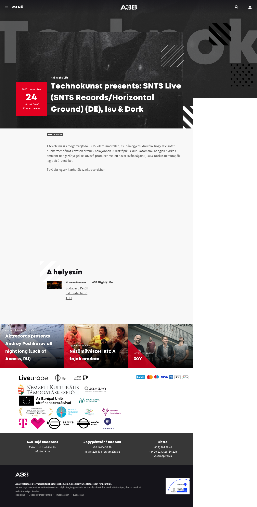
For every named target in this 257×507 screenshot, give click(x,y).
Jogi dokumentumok (40, 494)
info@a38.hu (42, 451)
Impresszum (62, 494)
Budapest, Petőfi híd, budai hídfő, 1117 (77, 293)
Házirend (20, 494)
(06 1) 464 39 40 (102, 447)
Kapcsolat (78, 494)
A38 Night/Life (59, 77)
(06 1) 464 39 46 (163, 447)
